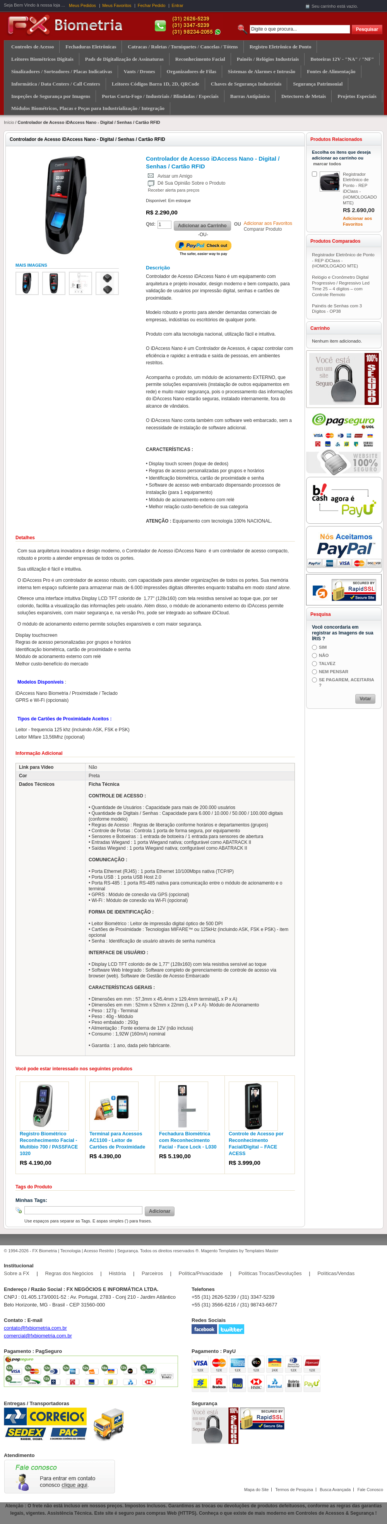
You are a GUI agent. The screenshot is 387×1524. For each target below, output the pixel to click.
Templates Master (262, 1250)
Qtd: (151, 224)
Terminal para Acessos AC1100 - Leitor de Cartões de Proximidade (117, 1140)
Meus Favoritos (116, 5)
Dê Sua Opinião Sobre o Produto (191, 183)
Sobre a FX (16, 1273)
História (117, 1273)
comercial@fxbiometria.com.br (38, 1336)
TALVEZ (327, 663)
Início (9, 122)
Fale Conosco (370, 1489)
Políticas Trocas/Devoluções (269, 1273)
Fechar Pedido (152, 5)
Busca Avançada (335, 1489)
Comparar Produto (263, 229)
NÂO (324, 655)
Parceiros (152, 1273)
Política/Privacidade (201, 1273)
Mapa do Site (256, 1489)
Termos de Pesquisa (294, 1489)
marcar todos (327, 163)
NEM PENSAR (333, 671)
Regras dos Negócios (69, 1273)
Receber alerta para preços (173, 190)
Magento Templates (219, 1250)
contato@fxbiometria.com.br (35, 1328)
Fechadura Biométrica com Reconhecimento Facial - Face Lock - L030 (187, 1140)
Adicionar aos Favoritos (268, 223)
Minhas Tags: (31, 1200)
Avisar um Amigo (175, 176)
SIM (323, 647)
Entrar (177, 5)
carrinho (328, 6)
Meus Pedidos (82, 5)
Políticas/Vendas (335, 1273)
